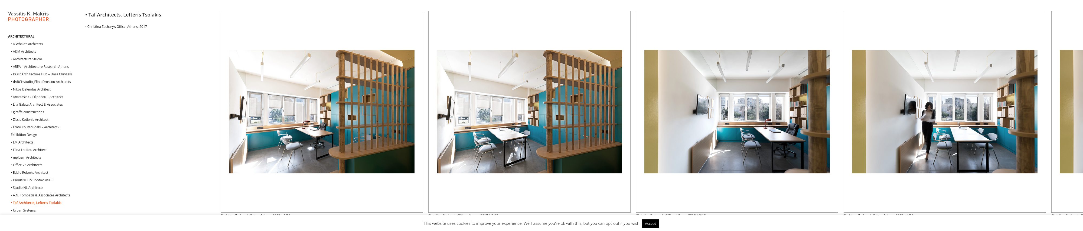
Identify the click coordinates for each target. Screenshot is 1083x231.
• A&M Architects (23, 51)
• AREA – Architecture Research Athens (40, 66)
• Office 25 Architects (26, 165)
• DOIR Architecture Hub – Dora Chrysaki (41, 74)
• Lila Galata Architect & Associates (37, 104)
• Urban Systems (23, 210)
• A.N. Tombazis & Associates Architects (40, 195)
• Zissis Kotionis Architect (29, 119)
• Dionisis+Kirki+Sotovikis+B (32, 180)
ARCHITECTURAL (21, 36)
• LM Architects (22, 142)
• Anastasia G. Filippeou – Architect (37, 97)
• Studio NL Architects (27, 187)
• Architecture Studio (26, 59)
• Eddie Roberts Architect (29, 172)
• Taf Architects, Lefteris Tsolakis (36, 202)
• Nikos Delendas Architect (31, 89)
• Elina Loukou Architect (29, 150)
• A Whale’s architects (27, 44)
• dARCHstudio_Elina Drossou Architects (41, 81)
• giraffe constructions (27, 112)
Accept (650, 223)
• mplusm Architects (26, 157)
